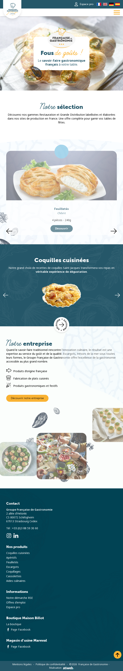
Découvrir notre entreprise (27, 398)
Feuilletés (12, 562)
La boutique (13, 624)
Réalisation (61, 667)
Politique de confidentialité (50, 664)
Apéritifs (11, 558)
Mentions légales (22, 664)
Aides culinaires (15, 581)
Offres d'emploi (15, 602)
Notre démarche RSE (19, 598)
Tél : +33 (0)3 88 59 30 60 (22, 528)
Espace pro (84, 4)
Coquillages (13, 572)
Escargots (12, 567)
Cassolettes (13, 576)
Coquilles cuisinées (18, 553)
